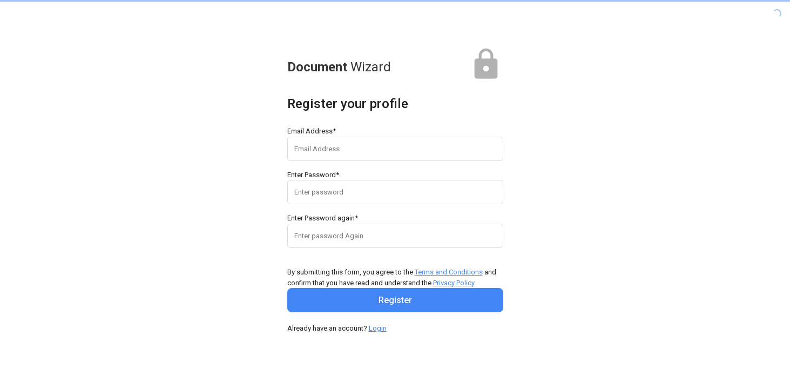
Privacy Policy (453, 283)
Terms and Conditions (449, 272)
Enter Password (313, 175)
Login (378, 328)
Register (395, 300)
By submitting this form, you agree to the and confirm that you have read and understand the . (391, 277)
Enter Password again (322, 218)
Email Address (311, 131)
